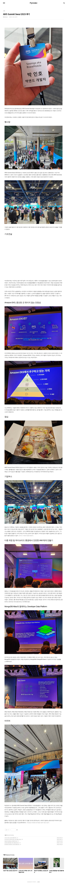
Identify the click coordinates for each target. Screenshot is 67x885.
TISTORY (34, 882)
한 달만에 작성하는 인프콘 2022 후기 (12, 844)
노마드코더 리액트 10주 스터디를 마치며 (13, 839)
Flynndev (33, 3)
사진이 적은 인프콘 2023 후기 (11, 837)
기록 (5, 835)
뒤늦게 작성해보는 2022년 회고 (11, 841)
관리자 (38, 882)
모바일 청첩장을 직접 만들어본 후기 (12, 842)
